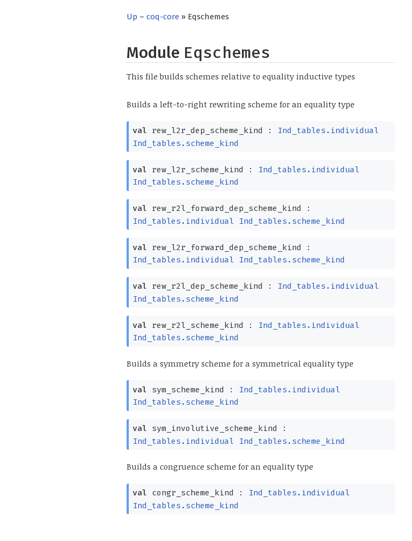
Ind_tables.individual (328, 130)
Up (132, 16)
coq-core (162, 16)
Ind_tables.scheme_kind (186, 143)
